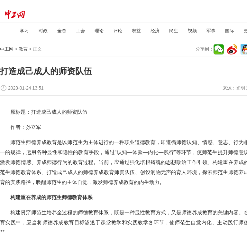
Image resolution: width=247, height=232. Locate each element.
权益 (136, 30)
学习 (24, 30)
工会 (80, 30)
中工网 (7, 49)
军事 (210, 30)
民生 (173, 30)
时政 (43, 30)
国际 (229, 30)
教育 (23, 49)
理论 (99, 30)
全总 (61, 30)
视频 (192, 30)
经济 (155, 30)
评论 (117, 30)
